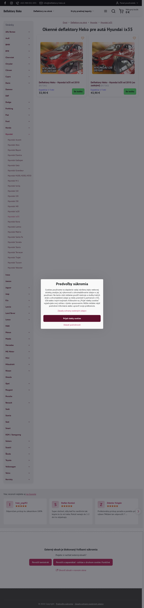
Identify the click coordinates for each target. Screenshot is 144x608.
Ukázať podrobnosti (72, 325)
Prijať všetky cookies (72, 318)
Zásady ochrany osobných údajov (72, 310)
